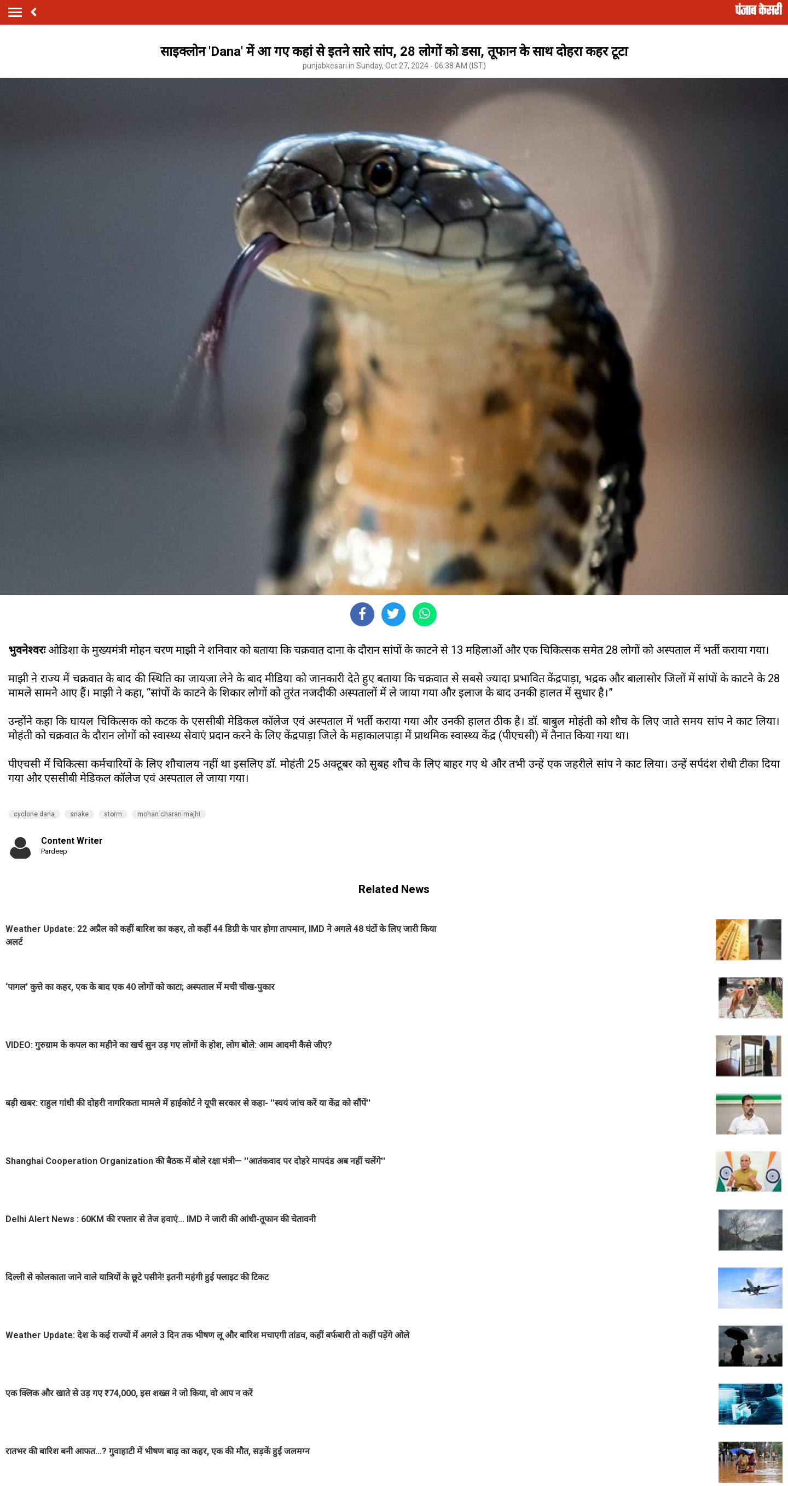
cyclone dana (34, 814)
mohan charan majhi (168, 814)
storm (113, 814)
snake (79, 814)
